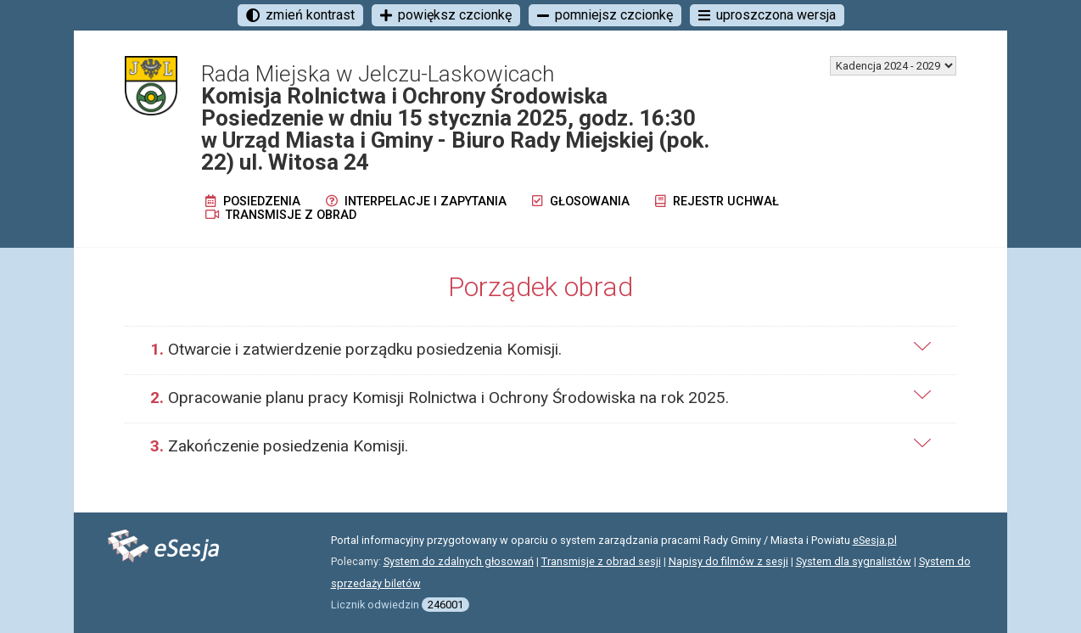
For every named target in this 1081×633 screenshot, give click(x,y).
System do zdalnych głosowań (459, 561)
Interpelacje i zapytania (416, 201)
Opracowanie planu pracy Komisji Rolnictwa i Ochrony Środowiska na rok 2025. (439, 397)
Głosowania (581, 201)
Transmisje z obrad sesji (601, 561)
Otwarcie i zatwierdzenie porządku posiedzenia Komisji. (356, 349)
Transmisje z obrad (280, 215)
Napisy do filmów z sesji (728, 561)
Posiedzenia (252, 201)
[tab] (540, 350)
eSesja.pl (875, 540)
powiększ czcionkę (446, 15)
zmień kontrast (300, 15)
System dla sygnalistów (853, 561)
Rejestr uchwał (717, 201)
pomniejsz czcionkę (605, 15)
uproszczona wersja (767, 15)
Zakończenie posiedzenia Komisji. (279, 446)
